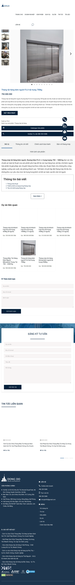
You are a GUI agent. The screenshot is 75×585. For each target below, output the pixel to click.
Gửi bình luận (11, 311)
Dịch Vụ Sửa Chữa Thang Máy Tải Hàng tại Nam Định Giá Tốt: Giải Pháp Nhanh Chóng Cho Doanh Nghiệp (18, 445)
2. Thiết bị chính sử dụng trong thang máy (18, 186)
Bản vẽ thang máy (63, 144)
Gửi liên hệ (13, 387)
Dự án (54, 14)
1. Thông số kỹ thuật (12, 184)
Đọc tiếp (6, 450)
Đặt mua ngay (9, 113)
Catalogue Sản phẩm (23, 128)
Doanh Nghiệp (30, 14)
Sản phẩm (39, 14)
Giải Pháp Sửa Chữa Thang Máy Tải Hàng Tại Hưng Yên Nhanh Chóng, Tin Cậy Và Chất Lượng (55, 445)
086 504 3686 (43, 580)
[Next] (70, 54)
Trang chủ (19, 14)
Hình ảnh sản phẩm (37, 152)
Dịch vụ (47, 14)
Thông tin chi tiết (21, 144)
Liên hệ (17, 24)
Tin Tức (60, 14)
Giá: (4, 235)
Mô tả (7, 144)
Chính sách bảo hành (42, 144)
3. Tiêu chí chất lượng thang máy (15, 188)
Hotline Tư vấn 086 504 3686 (25, 134)
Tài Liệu (67, 14)
